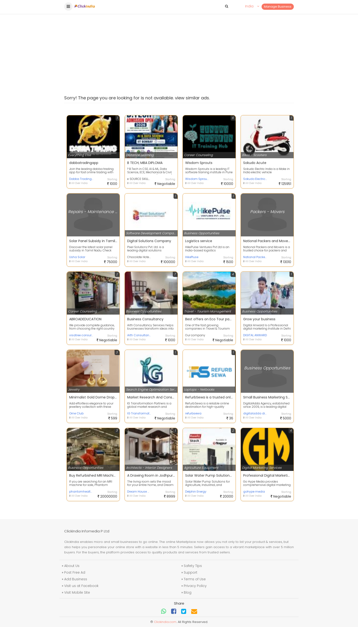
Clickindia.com (165, 622)
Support (190, 572)
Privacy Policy (195, 585)
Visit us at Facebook (81, 585)
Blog (187, 592)
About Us (71, 565)
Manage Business (277, 6)
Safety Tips (193, 565)
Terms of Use (195, 579)
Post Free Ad (74, 572)
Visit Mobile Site (77, 592)
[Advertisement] (179, 43)
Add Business (75, 579)
